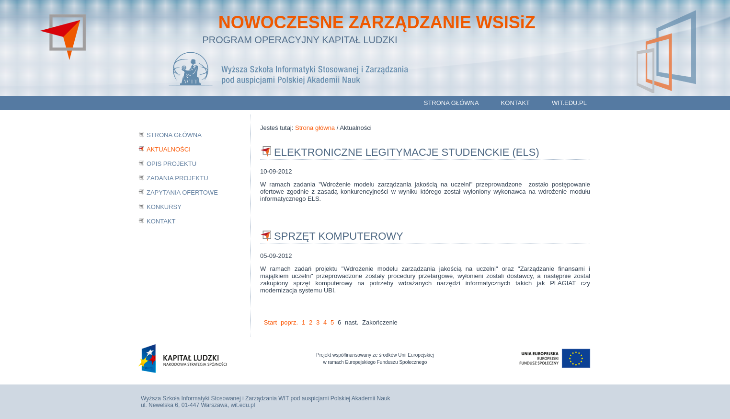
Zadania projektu (177, 178)
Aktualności (169, 149)
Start (270, 322)
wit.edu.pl (569, 102)
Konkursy (164, 206)
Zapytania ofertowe (182, 192)
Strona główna (451, 102)
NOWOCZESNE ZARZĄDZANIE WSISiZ (372, 22)
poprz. (289, 322)
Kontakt (515, 102)
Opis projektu (171, 163)
